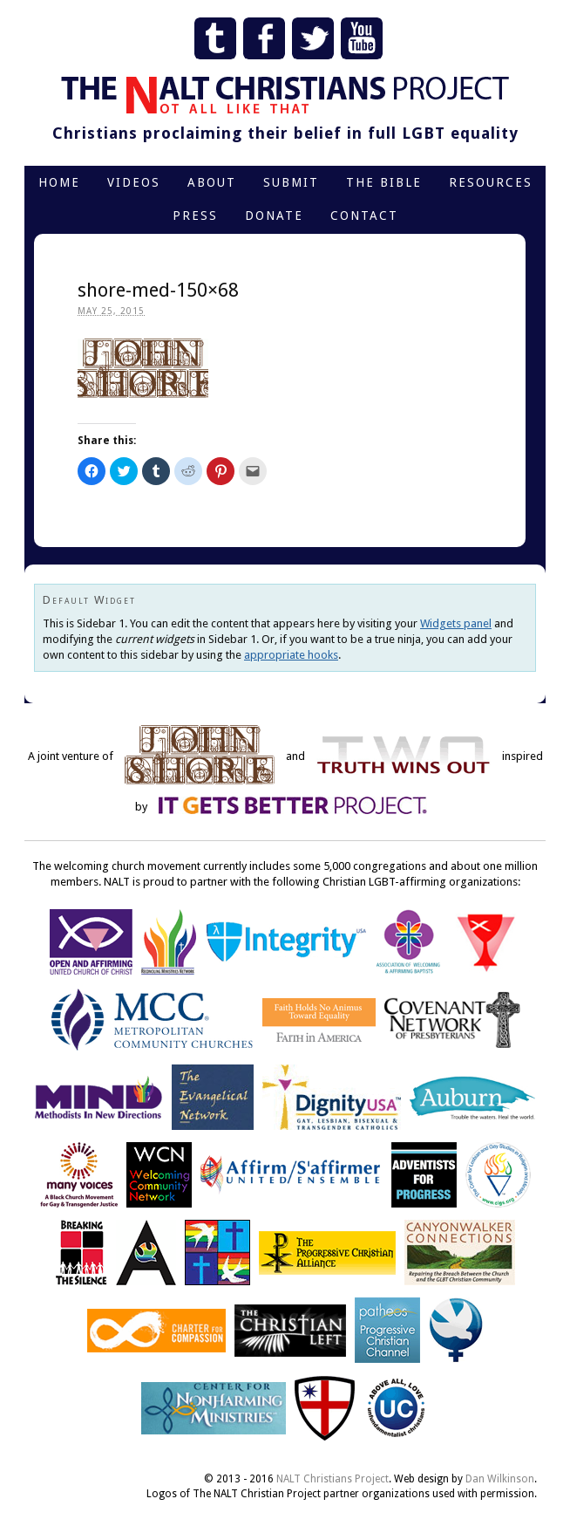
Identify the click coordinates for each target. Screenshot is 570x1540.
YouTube (362, 38)
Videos (133, 182)
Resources (491, 182)
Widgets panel (456, 623)
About (211, 182)
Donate (274, 215)
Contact (364, 215)
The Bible (384, 182)
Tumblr (215, 38)
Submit (291, 182)
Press (195, 215)
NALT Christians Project (332, 1479)
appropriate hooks (291, 654)
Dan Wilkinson (499, 1479)
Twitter (313, 38)
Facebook (264, 38)
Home (59, 182)
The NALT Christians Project (285, 95)
